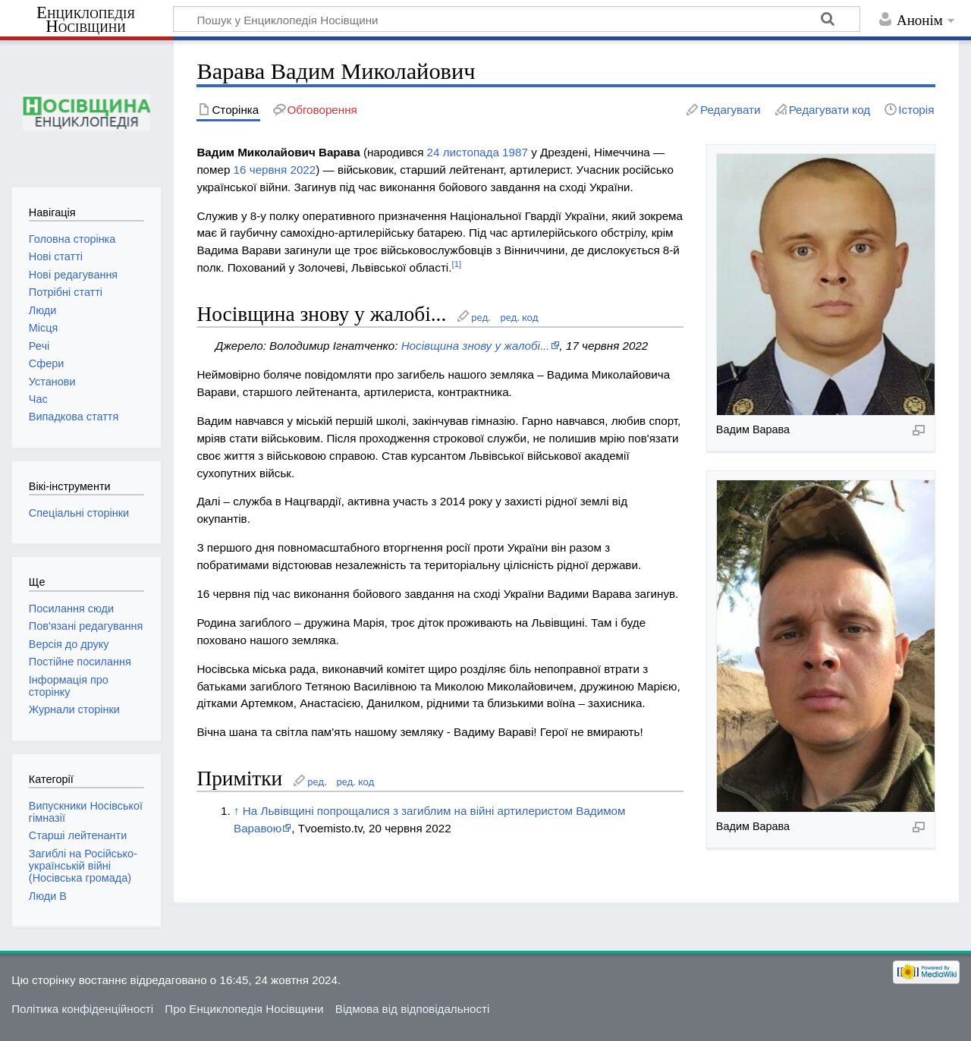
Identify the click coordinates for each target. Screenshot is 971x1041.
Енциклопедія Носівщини (85, 19)
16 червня (261, 169)
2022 (303, 169)
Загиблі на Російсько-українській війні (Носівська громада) (83, 866)
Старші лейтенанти (78, 835)
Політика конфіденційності (82, 1008)
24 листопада (463, 152)
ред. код (520, 317)
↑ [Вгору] (237, 810)
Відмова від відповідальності (412, 1008)
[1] (456, 264)
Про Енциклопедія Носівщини (244, 1008)
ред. (480, 317)
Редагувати (730, 109)
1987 (515, 152)
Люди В (48, 896)
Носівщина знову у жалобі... (475, 345)
